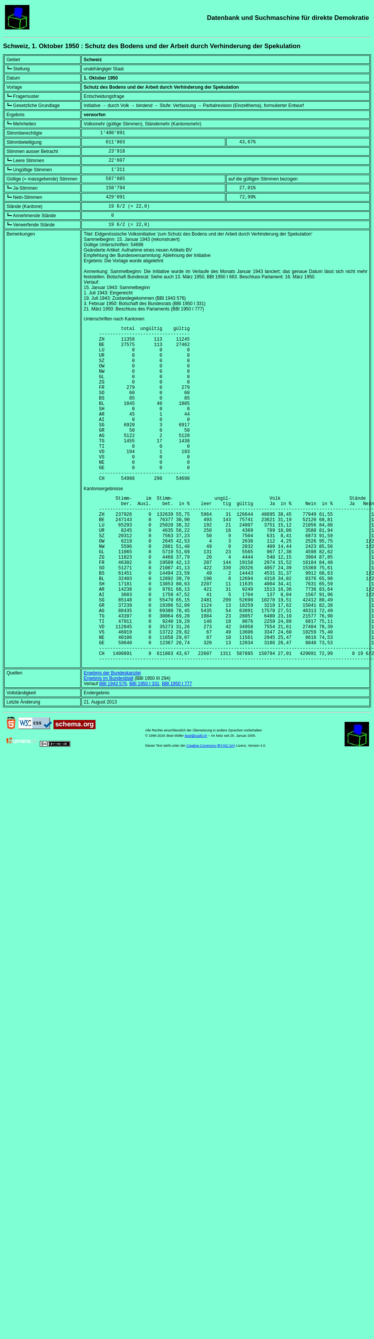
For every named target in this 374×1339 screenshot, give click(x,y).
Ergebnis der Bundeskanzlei (112, 741)
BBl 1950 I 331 (145, 752)
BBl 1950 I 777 (177, 752)
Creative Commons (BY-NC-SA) (210, 814)
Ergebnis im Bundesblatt (108, 747)
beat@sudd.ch (196, 804)
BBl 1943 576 (113, 752)
